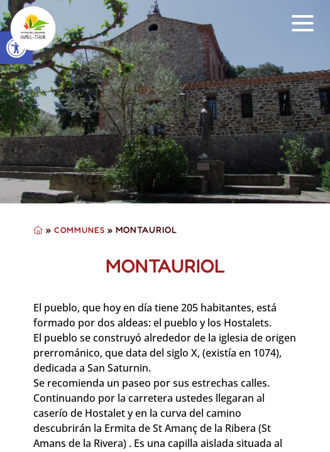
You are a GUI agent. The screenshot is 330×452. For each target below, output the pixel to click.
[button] (303, 23)
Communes (79, 230)
